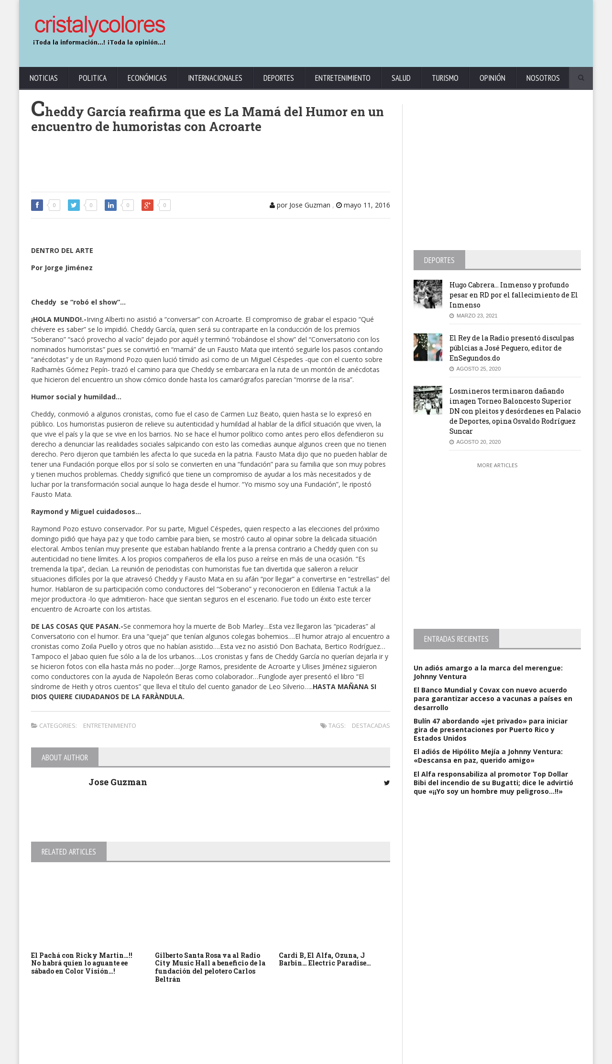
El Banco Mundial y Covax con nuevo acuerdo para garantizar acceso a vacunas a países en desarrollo (493, 698)
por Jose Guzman (300, 204)
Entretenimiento (343, 78)
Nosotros (543, 78)
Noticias (44, 78)
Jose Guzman (117, 782)
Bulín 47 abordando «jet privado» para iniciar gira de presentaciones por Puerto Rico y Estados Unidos (491, 729)
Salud (401, 78)
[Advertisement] (409, 28)
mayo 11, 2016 (363, 204)
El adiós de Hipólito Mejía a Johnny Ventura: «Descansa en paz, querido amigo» (488, 756)
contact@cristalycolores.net (326, 1055)
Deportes (278, 78)
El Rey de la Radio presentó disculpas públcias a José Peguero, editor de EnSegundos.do (511, 347)
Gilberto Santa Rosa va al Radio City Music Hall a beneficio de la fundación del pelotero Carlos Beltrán (210, 967)
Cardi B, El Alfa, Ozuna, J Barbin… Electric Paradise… (325, 959)
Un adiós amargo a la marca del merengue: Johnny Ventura (488, 672)
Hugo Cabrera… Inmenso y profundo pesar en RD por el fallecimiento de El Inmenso (513, 294)
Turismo (445, 78)
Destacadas (371, 725)
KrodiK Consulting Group (254, 1055)
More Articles (497, 465)
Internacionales (215, 78)
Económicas (147, 78)
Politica (93, 78)
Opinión (492, 78)
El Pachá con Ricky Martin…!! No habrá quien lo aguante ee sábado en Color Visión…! (81, 963)
